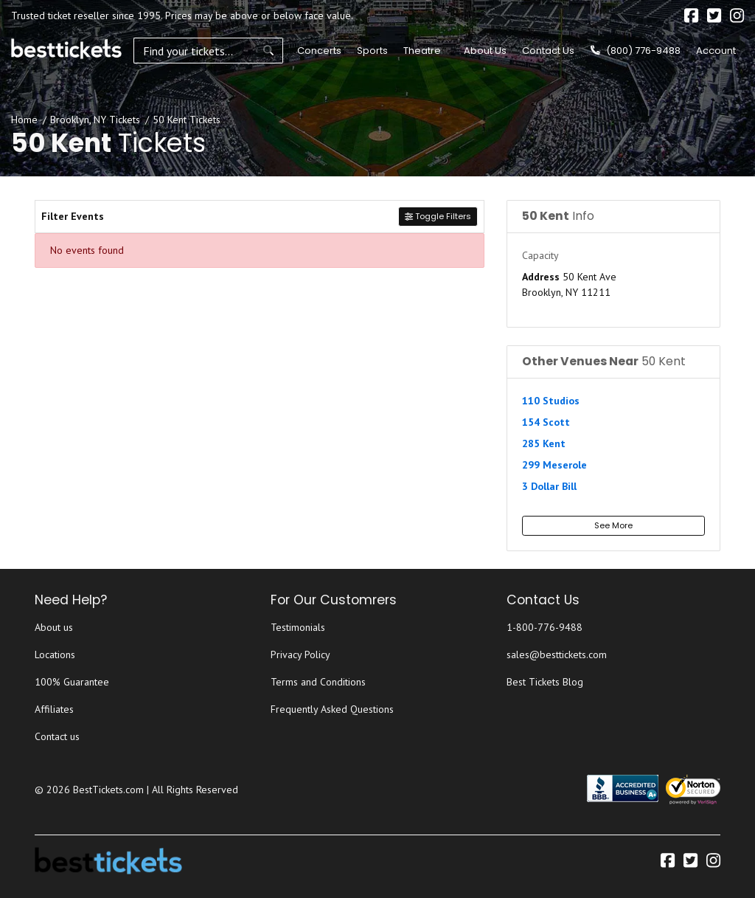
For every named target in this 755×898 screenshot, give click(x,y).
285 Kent (544, 443)
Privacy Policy (300, 654)
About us (54, 627)
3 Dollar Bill (549, 486)
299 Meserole (554, 465)
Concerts (317, 51)
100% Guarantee (72, 681)
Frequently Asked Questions (332, 709)
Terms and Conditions (318, 681)
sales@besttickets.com (557, 654)
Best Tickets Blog (545, 681)
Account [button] (716, 51)
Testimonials (298, 627)
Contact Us (548, 51)
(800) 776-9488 (636, 51)
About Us (485, 51)
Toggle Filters (438, 216)
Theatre (420, 51)
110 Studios (551, 400)
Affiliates (54, 709)
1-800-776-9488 (544, 627)
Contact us (57, 736)
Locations (55, 654)
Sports (370, 51)
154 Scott (546, 422)
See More (613, 525)
